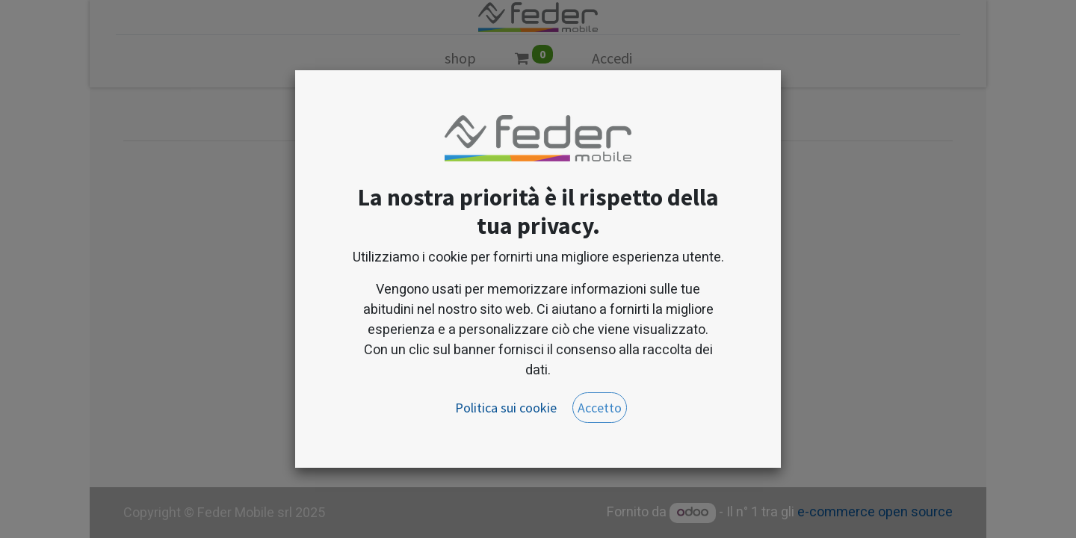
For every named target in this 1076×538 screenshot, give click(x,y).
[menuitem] (460, 61)
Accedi (612, 58)
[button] (648, 110)
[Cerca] (530, 110)
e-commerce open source (875, 512)
